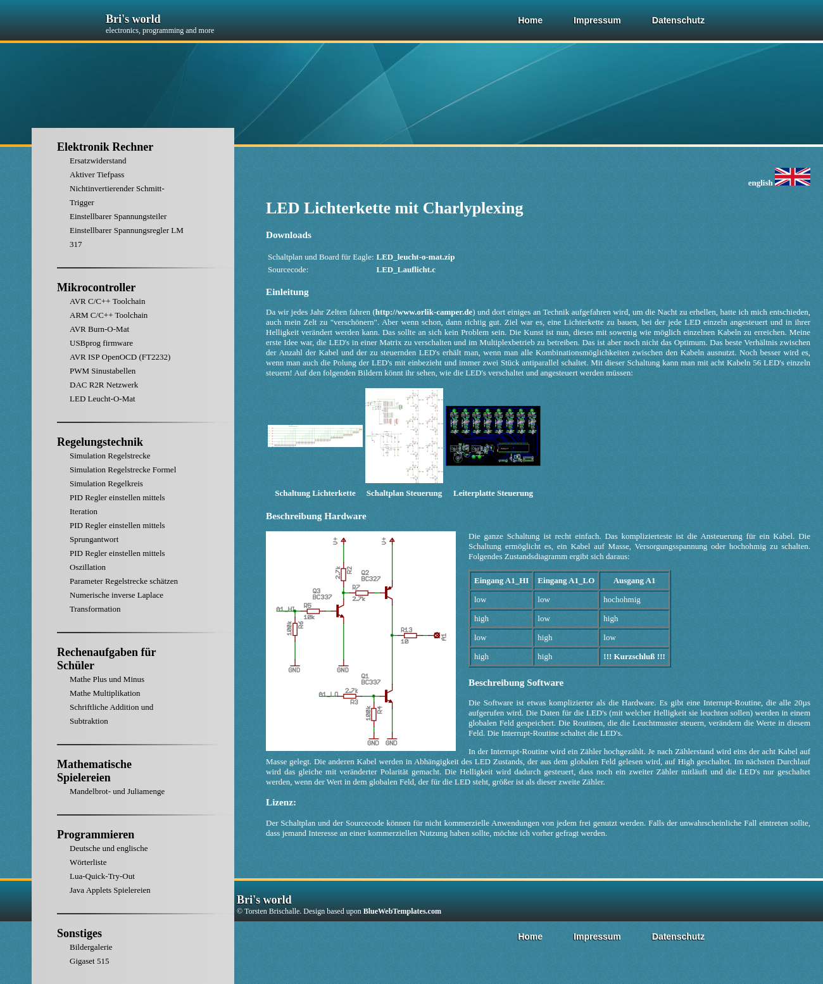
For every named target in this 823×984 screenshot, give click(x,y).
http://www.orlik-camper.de (423, 312)
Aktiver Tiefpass (97, 174)
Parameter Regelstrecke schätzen (124, 581)
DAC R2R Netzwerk (104, 384)
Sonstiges (79, 933)
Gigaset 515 (89, 961)
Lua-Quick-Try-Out (102, 876)
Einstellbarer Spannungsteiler (118, 216)
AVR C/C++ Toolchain (107, 301)
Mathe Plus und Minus (107, 679)
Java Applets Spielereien (110, 890)
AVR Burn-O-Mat (99, 329)
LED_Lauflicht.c (406, 269)
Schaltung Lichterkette (315, 493)
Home (530, 20)
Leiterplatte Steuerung (493, 493)
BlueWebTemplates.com (402, 911)
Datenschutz (678, 20)
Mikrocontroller (96, 287)
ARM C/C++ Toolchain (109, 315)
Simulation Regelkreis (106, 483)
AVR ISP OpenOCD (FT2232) (120, 357)
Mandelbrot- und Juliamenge (117, 791)
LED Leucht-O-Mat (102, 398)
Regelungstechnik (100, 442)
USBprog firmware (101, 343)
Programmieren (95, 834)
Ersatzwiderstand (98, 160)
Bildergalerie (91, 947)
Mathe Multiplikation (105, 693)
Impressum (597, 20)
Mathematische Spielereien (94, 771)
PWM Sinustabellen (102, 370)
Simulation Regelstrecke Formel (123, 469)
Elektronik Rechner (105, 147)
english (779, 182)
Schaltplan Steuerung (405, 493)
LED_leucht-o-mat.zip (416, 257)
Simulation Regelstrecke (110, 455)
